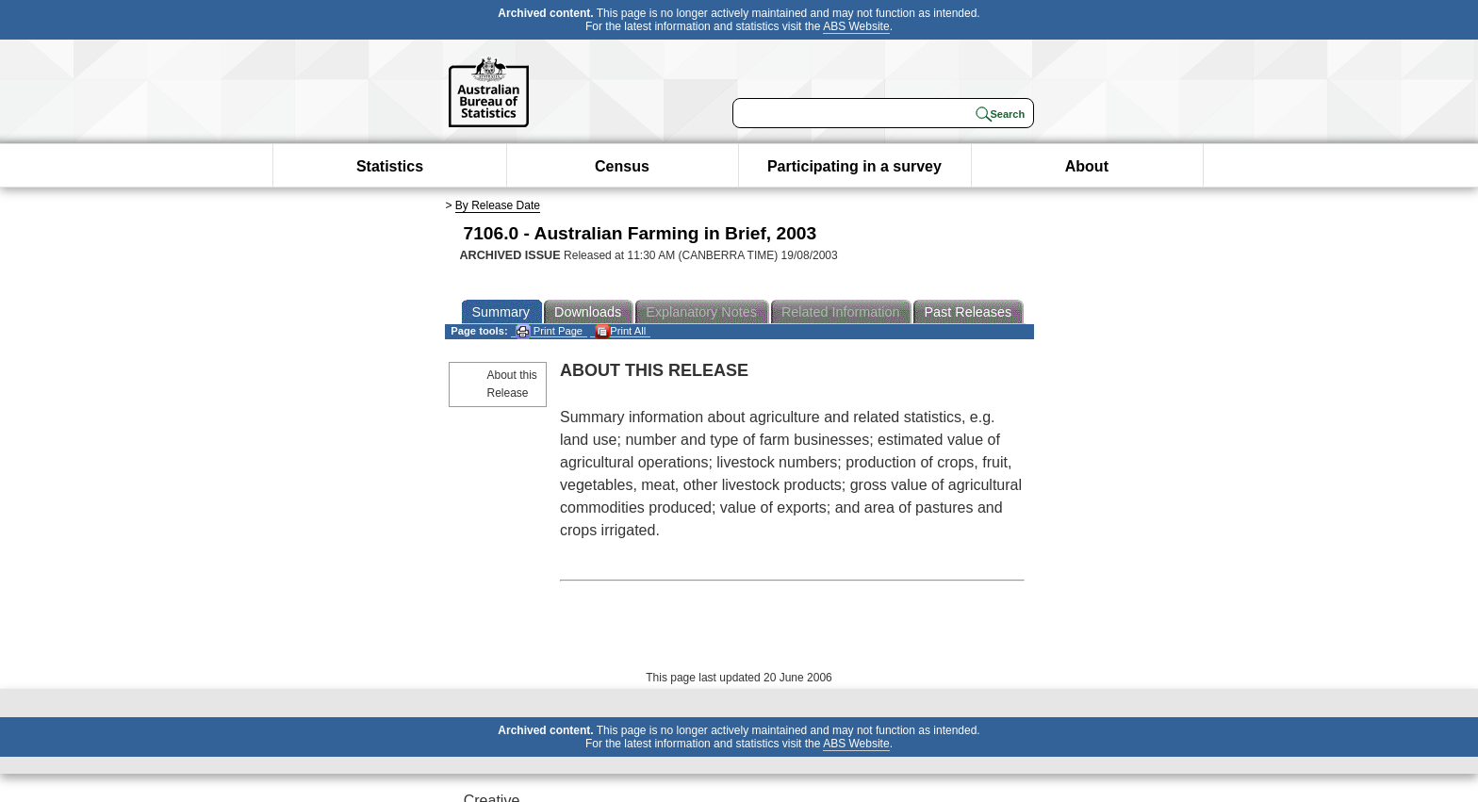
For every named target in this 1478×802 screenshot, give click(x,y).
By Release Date (497, 205)
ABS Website (856, 26)
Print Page (549, 331)
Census (622, 166)
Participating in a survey (854, 166)
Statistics (389, 166)
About (1086, 166)
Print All (620, 331)
